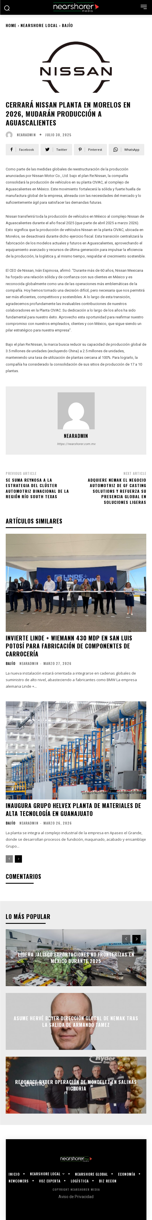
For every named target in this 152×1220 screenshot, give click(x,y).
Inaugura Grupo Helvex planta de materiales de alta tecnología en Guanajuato (73, 809)
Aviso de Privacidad (76, 1196)
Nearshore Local (39, 25)
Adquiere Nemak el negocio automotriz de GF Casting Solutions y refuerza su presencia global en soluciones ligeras (117, 491)
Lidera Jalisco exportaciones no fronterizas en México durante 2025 (76, 957)
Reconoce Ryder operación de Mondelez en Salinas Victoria (76, 1085)
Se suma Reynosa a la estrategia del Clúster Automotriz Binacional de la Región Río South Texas (37, 488)
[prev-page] (9, 859)
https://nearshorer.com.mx (76, 444)
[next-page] (18, 859)
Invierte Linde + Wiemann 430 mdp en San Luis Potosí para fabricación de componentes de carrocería (69, 646)
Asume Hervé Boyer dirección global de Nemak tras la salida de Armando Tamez (76, 1021)
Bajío (67, 25)
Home (11, 25)
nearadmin (26, 135)
